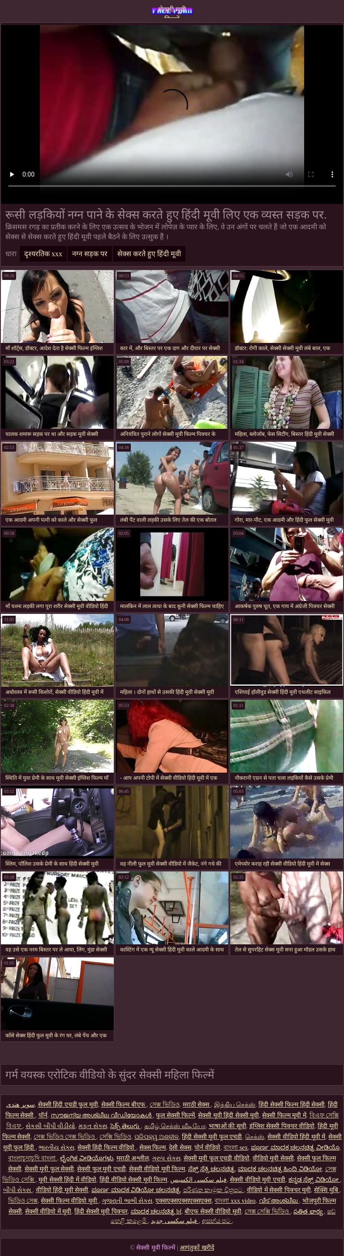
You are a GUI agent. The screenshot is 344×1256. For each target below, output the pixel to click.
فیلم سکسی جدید (175, 1221)
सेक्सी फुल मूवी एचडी (101, 1169)
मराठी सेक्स (197, 1104)
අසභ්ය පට (217, 1221)
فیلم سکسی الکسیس (198, 1179)
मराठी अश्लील (132, 1158)
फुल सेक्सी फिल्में (175, 1115)
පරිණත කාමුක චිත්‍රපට (213, 1190)
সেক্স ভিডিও (165, 1104)
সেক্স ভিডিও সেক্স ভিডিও (65, 1136)
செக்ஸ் (254, 1136)
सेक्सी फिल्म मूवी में (284, 1115)
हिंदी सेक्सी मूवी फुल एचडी (212, 1136)
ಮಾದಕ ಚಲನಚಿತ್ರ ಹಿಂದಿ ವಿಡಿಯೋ (280, 1169)
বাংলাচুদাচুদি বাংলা (32, 1158)
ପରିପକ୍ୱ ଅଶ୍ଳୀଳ (156, 1136)
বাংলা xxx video (235, 1200)
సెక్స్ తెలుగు (125, 1126)
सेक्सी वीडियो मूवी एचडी (257, 1179)
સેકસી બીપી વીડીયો (50, 1126)
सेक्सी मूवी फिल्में (172, 12)
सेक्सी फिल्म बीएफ (124, 1104)
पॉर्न (43, 1115)
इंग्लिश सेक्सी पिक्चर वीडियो (282, 1126)
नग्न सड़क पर (90, 254)
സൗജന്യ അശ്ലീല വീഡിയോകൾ (102, 1115)
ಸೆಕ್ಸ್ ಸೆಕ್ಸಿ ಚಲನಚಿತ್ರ (211, 1169)
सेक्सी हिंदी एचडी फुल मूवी (68, 1104)
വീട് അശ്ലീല (279, 1200)
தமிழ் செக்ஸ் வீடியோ (175, 1126)
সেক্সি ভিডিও (115, 1136)
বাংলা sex (236, 1147)
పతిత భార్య (308, 1211)
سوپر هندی (20, 1104)
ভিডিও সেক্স (23, 1200)
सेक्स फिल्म (152, 1147)
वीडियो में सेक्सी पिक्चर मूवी (279, 1190)
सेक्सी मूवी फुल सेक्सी (49, 1169)
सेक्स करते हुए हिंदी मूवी (149, 254)
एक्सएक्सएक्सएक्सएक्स (183, 1200)
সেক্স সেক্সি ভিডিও (268, 1211)
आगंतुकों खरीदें (197, 1247)
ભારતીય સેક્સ (56, 1147)
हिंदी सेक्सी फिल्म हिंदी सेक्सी (291, 1104)
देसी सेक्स (180, 1147)
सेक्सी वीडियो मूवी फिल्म (157, 1169)
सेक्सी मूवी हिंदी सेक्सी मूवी (228, 1115)
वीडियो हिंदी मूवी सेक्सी (62, 1190)
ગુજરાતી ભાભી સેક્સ (127, 1200)
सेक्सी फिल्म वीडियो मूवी (70, 1200)
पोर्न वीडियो (207, 1147)
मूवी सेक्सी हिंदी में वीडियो (67, 1179)
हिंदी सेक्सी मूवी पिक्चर (101, 1211)
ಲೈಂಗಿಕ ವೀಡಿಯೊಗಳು (86, 1158)
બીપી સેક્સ (18, 1190)
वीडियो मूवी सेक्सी (273, 1158)
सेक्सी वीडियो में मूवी (48, 1211)
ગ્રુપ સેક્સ (166, 1158)
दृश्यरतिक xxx (43, 254)
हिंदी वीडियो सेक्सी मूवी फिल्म (133, 1179)
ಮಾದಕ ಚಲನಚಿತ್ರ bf (156, 1211)
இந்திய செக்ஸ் (235, 1104)
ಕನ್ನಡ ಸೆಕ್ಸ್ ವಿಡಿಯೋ (314, 1179)
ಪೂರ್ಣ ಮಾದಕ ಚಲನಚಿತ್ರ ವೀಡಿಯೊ (295, 1147)
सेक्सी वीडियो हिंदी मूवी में (296, 1136)
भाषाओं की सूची (227, 1126)
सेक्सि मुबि (327, 1190)
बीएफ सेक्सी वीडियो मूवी (213, 1211)
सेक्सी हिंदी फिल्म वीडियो (106, 1147)
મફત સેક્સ (92, 1126)
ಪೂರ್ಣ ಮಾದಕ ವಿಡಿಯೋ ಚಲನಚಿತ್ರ (135, 1190)
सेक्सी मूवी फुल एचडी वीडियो (216, 1158)
